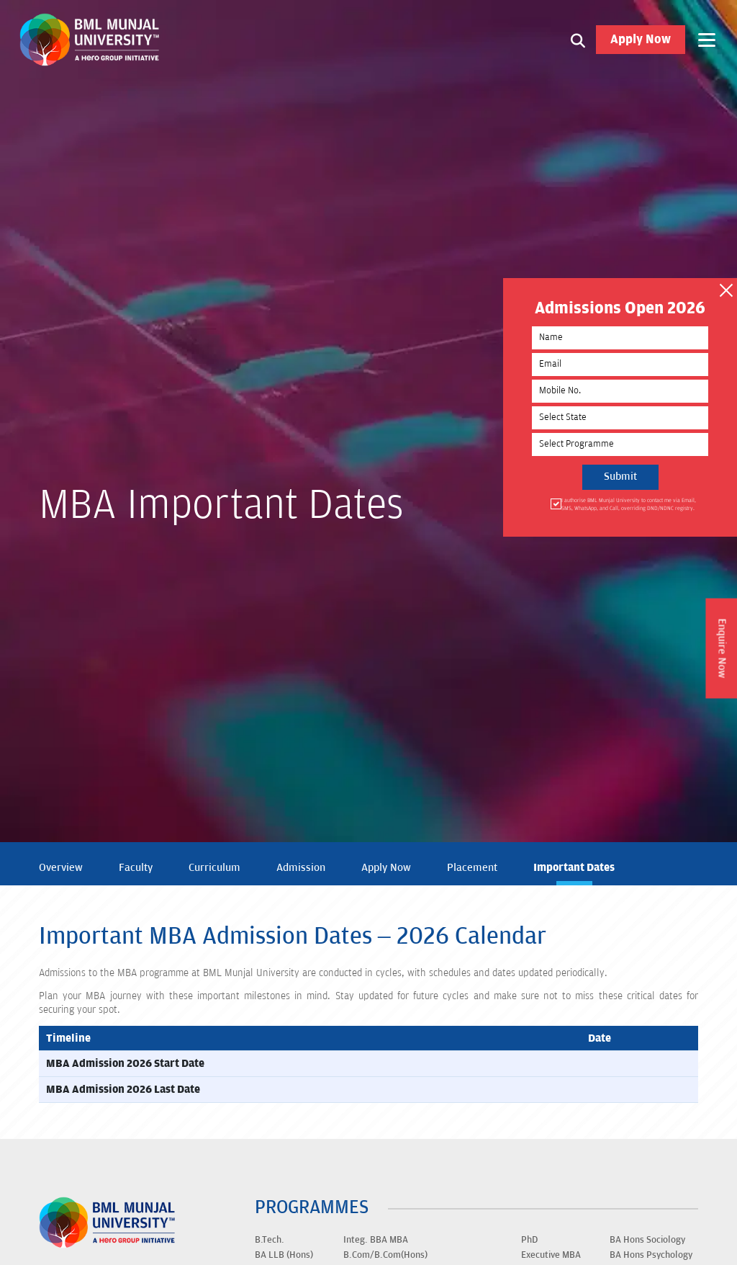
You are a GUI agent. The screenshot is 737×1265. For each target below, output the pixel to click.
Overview (61, 868)
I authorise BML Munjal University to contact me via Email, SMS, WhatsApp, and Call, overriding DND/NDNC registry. (627, 504)
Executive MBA (551, 1255)
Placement (472, 868)
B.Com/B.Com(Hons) (385, 1255)
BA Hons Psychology (651, 1255)
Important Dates (574, 867)
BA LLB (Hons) (284, 1255)
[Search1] (578, 40)
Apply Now (640, 39)
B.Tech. (269, 1240)
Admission (300, 868)
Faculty (136, 868)
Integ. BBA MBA (375, 1240)
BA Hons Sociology (647, 1240)
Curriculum (214, 868)
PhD (529, 1240)
